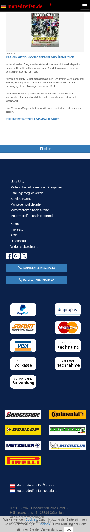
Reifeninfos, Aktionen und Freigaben (36, 187)
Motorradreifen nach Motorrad (31, 216)
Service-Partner (21, 199)
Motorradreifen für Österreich (33, 485)
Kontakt (15, 224)
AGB (13, 235)
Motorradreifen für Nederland (33, 491)
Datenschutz (19, 241)
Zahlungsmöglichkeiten (26, 193)
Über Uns (17, 181)
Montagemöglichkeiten (26, 204)
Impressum (18, 229)
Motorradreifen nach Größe (29, 210)
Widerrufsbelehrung (24, 246)
